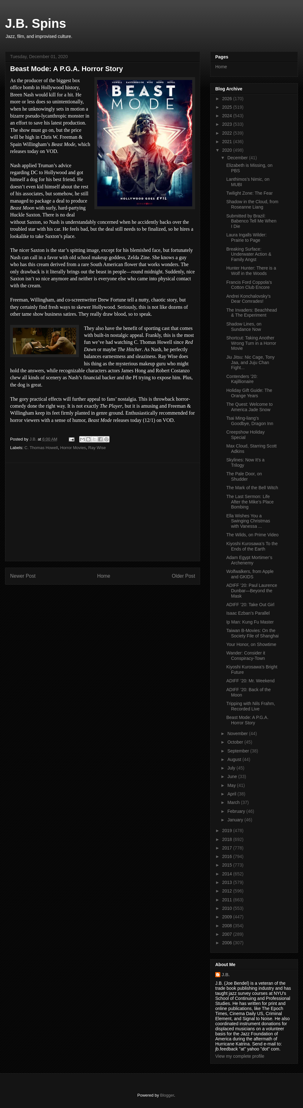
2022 (227, 133)
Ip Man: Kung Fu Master (250, 621)
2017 (227, 847)
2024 (227, 115)
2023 (227, 124)
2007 (227, 934)
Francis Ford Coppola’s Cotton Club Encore (249, 285)
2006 (227, 942)
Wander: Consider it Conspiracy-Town (245, 655)
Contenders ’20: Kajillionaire (242, 379)
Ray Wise (97, 447)
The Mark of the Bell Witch (252, 487)
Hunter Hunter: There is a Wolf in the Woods (251, 270)
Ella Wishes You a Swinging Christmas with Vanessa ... (248, 521)
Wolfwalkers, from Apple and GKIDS (250, 574)
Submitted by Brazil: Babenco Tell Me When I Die (251, 221)
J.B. (226, 974)
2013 (227, 882)
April (232, 793)
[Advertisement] (102, 512)
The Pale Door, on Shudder (244, 476)
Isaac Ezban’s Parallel (248, 613)
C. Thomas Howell (41, 447)
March (234, 802)
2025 (227, 107)
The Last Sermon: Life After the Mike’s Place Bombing (250, 502)
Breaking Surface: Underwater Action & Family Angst (248, 254)
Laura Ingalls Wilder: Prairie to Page (246, 237)
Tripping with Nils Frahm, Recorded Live (250, 706)
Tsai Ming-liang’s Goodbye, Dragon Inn (249, 421)
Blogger (167, 1095)
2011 (227, 899)
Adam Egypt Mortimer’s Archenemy (249, 560)
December (238, 157)
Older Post (183, 576)
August (234, 759)
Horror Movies (73, 447)
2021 (227, 141)
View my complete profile (239, 1056)
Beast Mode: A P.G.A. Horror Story (247, 720)
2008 (227, 925)
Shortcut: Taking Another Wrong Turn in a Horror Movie (251, 343)
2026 (227, 98)
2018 (227, 839)
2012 (227, 890)
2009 (227, 916)
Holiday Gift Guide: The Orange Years (249, 393)
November (238, 733)
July (231, 767)
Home (103, 576)
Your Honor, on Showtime (251, 644)
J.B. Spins (35, 23)
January (235, 819)
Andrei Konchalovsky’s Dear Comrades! (248, 299)
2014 (227, 873)
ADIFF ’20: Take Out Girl (250, 604)
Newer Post (23, 576)
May (232, 785)
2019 (227, 830)
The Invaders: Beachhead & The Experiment (251, 312)
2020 (227, 150)
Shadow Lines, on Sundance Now (243, 326)
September (238, 750)
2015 (227, 865)
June (232, 776)
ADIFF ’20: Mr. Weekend (250, 680)
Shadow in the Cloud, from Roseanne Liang (252, 204)
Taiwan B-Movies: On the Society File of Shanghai (252, 633)
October (235, 742)
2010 (227, 908)
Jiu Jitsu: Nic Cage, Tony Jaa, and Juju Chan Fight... (250, 362)
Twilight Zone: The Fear (249, 193)
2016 (227, 856)
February (236, 811)
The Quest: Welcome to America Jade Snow (249, 407)
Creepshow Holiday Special (245, 434)
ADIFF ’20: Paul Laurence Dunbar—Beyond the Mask (251, 591)
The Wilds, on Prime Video (252, 534)
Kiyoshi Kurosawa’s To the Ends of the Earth (252, 546)
